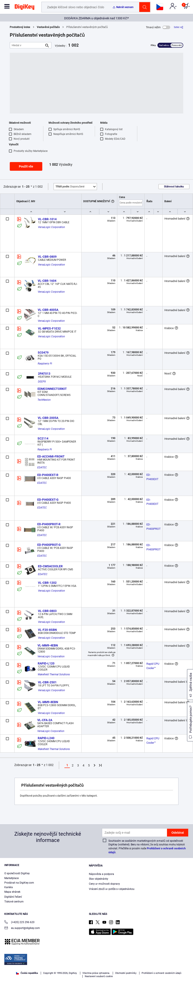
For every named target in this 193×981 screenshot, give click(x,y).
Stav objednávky (98, 878)
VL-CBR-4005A (48, 310)
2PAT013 (44, 373)
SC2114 (43, 438)
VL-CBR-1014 (47, 219)
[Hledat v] (27, 45)
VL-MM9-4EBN (48, 645)
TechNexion (44, 399)
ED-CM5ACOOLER (50, 566)
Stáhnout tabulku (174, 186)
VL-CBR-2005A (48, 418)
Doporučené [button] (70, 186)
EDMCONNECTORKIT (52, 388)
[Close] (186, 957)
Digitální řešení (13, 896)
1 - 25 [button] (25, 186)
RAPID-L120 (46, 663)
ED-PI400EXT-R (47, 475)
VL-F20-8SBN (47, 630)
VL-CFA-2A (44, 720)
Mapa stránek (12, 891)
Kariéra (8, 887)
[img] (24, 7)
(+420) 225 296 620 (19, 922)
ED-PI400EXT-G (48, 499)
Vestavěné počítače (48, 27)
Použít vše (26, 166)
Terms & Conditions (77, 965)
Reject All (122, 973)
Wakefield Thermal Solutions (54, 674)
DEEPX (42, 381)
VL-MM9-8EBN (48, 702)
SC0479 (43, 352)
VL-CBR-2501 (47, 682)
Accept (91, 973)
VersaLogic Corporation (51, 227)
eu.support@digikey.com (22, 928)
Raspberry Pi (45, 363)
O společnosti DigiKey (17, 873)
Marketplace (11, 878)
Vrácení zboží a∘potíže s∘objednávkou (111, 889)
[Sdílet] (178, 27)
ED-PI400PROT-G (49, 544)
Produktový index (20, 27)
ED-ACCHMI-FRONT (51, 456)
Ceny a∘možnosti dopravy (104, 883)
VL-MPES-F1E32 (49, 328)
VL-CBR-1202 (47, 582)
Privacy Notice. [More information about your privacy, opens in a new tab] (105, 965)
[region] (96, 965)
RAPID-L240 (46, 738)
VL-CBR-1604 (47, 280)
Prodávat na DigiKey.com (19, 882)
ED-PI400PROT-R (49, 524)
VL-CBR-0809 (47, 256)
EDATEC (42, 467)
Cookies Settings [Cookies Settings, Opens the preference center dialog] (61, 973)
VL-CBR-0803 (47, 611)
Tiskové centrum (14, 901)
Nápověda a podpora (101, 874)
